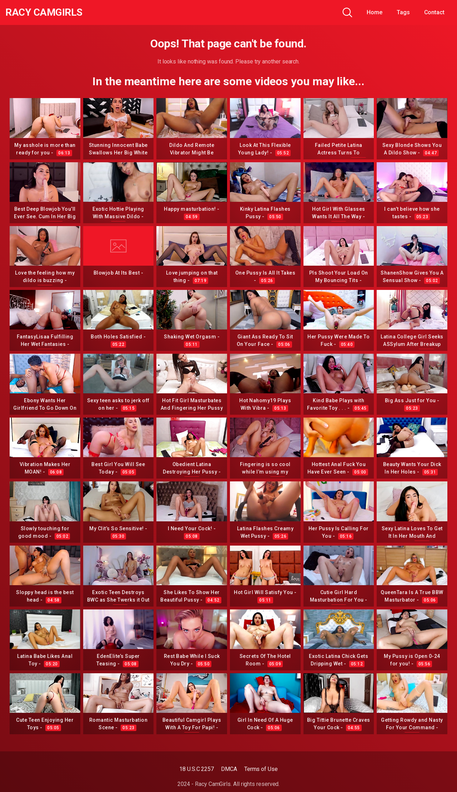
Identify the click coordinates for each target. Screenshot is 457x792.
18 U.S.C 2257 (196, 769)
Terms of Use (261, 769)
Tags (403, 12)
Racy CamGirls (43, 12)
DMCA (229, 769)
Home (374, 12)
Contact (434, 12)
